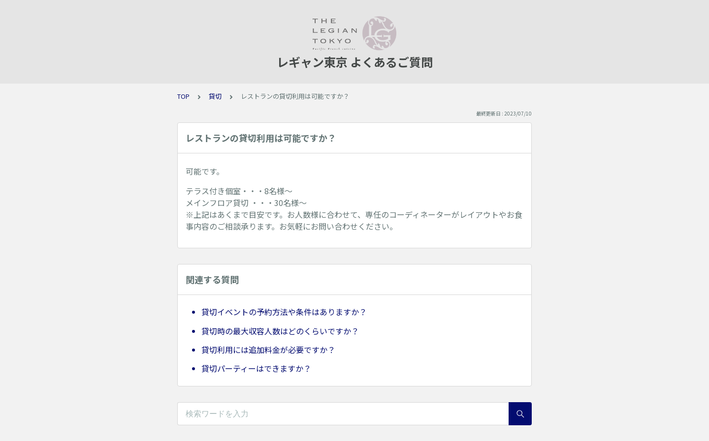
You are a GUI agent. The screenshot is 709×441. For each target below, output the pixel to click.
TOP (183, 96)
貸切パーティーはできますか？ (256, 368)
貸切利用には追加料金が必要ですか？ (268, 349)
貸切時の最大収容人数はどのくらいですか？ (280, 331)
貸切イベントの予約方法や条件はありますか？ (284, 312)
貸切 (215, 96)
